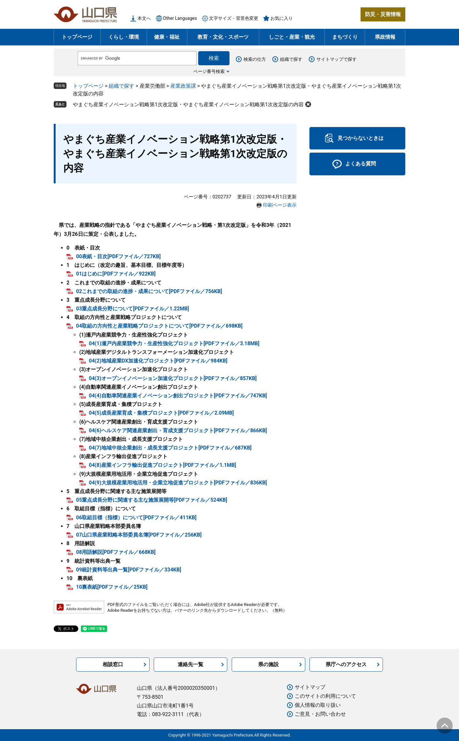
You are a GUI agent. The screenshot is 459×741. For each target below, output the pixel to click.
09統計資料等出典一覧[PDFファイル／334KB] (128, 570)
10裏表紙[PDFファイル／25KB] (111, 587)
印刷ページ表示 (280, 205)
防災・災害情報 (383, 14)
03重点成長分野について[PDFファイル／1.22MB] (132, 309)
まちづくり (345, 37)
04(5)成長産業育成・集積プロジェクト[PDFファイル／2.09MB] (161, 413)
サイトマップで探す (336, 59)
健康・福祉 (167, 37)
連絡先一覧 (190, 664)
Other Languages (180, 18)
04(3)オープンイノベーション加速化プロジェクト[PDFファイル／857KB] (173, 378)
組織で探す (291, 59)
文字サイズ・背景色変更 (233, 18)
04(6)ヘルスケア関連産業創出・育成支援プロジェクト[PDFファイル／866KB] (178, 430)
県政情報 (385, 37)
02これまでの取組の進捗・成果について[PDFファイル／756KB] (149, 291)
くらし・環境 (123, 37)
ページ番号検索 (209, 71)
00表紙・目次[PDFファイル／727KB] (118, 256)
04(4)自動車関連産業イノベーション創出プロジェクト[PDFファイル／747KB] (178, 396)
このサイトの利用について (325, 696)
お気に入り (281, 18)
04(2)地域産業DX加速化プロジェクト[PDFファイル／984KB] (158, 361)
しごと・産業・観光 (292, 37)
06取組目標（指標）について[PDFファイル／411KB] (136, 517)
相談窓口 (113, 664)
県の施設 (268, 664)
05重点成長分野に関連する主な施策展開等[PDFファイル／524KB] (151, 500)
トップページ (77, 37)
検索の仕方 (255, 59)
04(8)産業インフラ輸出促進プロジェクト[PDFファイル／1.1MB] (162, 465)
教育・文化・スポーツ (223, 37)
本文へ (144, 18)
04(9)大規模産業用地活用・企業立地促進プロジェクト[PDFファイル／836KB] (178, 483)
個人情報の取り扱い (318, 705)
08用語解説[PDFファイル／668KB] (116, 552)
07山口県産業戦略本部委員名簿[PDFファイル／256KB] (139, 535)
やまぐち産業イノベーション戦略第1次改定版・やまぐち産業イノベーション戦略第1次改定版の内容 (188, 104)
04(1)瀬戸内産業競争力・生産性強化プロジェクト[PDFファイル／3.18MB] (174, 343)
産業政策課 (183, 86)
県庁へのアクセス (346, 664)
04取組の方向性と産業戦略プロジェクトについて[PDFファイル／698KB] (159, 326)
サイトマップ (310, 687)
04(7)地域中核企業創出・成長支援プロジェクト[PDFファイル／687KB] (170, 448)
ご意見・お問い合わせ (320, 714)
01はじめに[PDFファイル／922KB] (116, 274)
